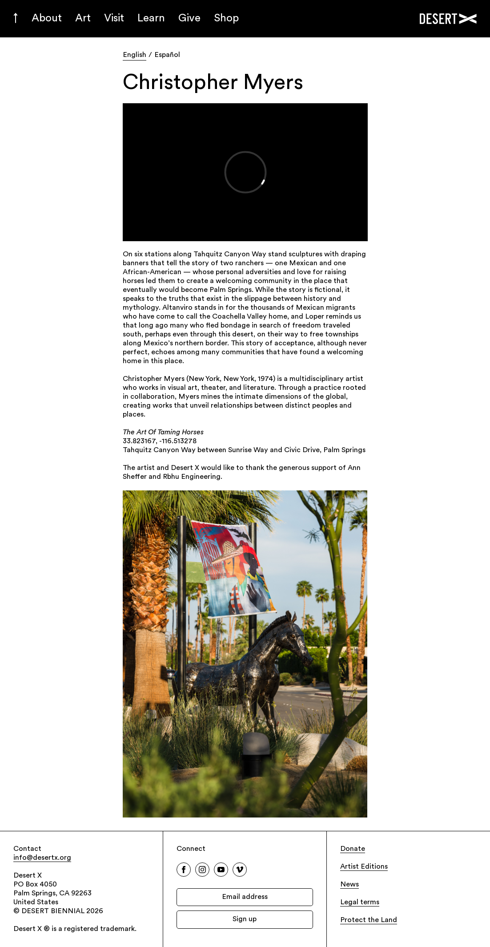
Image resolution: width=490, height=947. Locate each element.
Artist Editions (364, 866)
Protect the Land (368, 920)
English (134, 55)
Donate (352, 849)
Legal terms (359, 902)
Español (167, 55)
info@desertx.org (42, 858)
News (349, 884)
